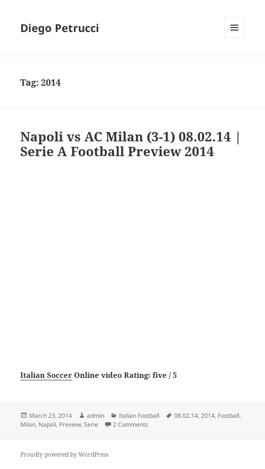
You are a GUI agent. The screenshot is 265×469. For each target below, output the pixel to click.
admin (95, 415)
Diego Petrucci (59, 27)
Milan (28, 424)
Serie (91, 424)
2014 (208, 415)
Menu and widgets (235, 37)
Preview (70, 424)
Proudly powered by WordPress (64, 454)
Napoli (47, 424)
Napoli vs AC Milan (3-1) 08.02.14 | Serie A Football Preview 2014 (131, 144)
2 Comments (130, 424)
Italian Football (139, 415)
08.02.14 (186, 415)
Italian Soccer (46, 375)
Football (228, 415)
